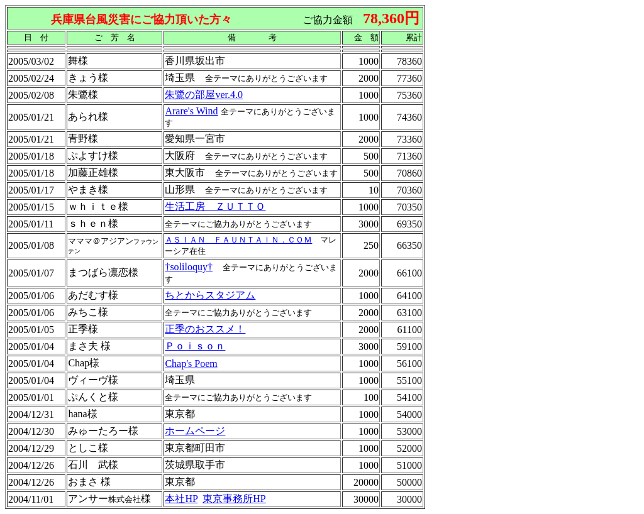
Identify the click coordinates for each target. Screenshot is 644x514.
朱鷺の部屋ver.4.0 (204, 94)
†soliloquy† (189, 266)
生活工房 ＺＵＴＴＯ (215, 206)
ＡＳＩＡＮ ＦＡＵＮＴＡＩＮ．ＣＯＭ (238, 239)
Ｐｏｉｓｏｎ (195, 346)
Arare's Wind (191, 111)
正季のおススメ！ (205, 329)
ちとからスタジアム (210, 295)
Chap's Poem (191, 363)
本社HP (181, 498)
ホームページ (195, 430)
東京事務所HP (234, 498)
